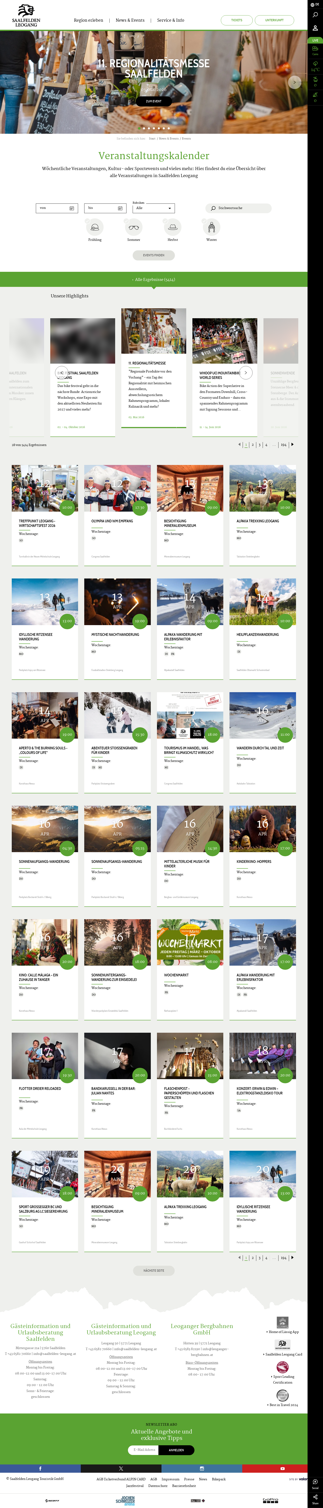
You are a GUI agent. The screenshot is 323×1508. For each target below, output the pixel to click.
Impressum (170, 1479)
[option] (154, 82)
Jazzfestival (135, 1486)
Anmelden (176, 1450)
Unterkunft (274, 20)
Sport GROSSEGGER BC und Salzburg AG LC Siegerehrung (43, 1209)
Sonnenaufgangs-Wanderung (44, 861)
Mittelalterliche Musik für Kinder (186, 863)
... (274, 445)
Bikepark (219, 1479)
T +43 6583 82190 (187, 1349)
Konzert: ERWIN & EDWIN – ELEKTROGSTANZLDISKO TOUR (260, 1090)
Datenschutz (157, 1486)
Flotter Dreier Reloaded (40, 1088)
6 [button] (164, 128)
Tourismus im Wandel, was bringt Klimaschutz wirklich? (189, 750)
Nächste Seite (154, 1271)
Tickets (236, 20)
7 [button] (169, 128)
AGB (153, 1479)
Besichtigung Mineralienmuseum (180, 523)
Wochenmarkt (176, 975)
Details (149, 431)
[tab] (315, 4)
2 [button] (144, 128)
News (203, 1479)
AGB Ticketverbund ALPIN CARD (121, 1479)
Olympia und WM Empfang (112, 521)
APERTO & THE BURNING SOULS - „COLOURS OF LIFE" (43, 750)
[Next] (294, 82)
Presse (189, 1479)
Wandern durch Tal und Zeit (260, 748)
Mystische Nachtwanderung (115, 634)
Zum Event (154, 101)
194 (284, 445)
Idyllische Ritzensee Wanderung (36, 636)
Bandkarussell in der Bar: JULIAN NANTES (113, 1090)
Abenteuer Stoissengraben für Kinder (114, 750)
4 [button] (154, 128)
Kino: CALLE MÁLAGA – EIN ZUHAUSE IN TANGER (38, 977)
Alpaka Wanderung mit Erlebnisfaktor (183, 636)
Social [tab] (315, 1484)
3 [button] (149, 128)
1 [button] (139, 128)
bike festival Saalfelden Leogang (77, 375)
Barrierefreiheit (184, 1486)
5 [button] (159, 128)
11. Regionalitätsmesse (147, 363)
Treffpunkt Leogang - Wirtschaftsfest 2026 (37, 523)
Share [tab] (315, 1500)
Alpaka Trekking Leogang (258, 521)
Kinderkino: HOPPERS (254, 861)
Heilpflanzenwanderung (258, 634)
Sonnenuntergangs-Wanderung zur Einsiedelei (114, 977)
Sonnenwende (283, 373)
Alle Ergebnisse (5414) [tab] (153, 280)
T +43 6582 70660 (18, 1354)
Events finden (153, 255)
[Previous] (61, 372)
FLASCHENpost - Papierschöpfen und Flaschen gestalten (189, 1093)
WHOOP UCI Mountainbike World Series (220, 375)
